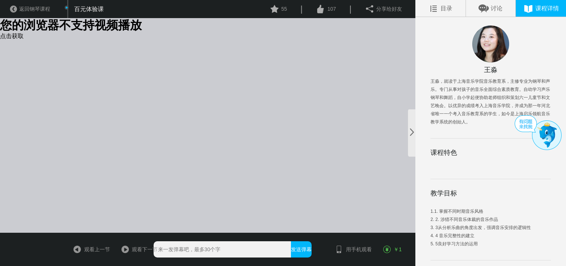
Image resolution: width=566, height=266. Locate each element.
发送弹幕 (301, 249)
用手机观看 (351, 249)
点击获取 (12, 36)
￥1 (392, 249)
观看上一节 (89, 249)
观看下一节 (137, 249)
